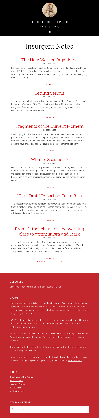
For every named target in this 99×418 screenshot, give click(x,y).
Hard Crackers (16, 380)
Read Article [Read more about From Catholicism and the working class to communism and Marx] (49, 258)
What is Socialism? (49, 159)
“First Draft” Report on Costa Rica (49, 195)
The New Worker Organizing (49, 60)
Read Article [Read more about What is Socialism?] (49, 187)
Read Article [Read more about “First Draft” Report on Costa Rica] (49, 220)
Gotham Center (17, 391)
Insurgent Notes (17, 384)
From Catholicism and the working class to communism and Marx (49, 231)
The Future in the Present (49, 22)
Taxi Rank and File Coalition (22, 377)
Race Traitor (15, 387)
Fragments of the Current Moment (50, 126)
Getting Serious (49, 93)
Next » (61, 261)
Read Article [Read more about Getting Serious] (49, 117)
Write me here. (75, 360)
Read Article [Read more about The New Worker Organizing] (49, 84)
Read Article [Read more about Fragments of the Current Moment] (49, 151)
